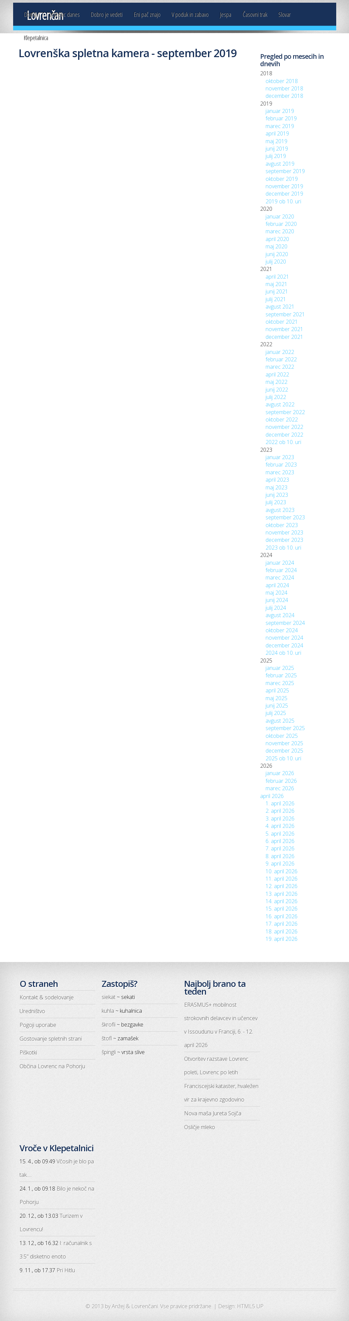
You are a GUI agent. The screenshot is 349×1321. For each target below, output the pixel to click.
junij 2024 (277, 600)
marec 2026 (280, 788)
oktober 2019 (282, 179)
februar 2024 (281, 570)
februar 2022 (281, 359)
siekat (108, 997)
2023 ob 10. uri (283, 547)
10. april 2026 (282, 871)
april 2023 (277, 479)
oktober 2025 (282, 735)
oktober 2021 (282, 321)
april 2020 (277, 239)
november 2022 (284, 427)
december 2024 (284, 645)
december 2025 (284, 750)
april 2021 (277, 276)
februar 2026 (281, 781)
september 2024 (285, 623)
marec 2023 (280, 472)
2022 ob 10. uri (283, 442)
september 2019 (285, 171)
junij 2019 (277, 148)
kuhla (108, 1010)
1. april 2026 (280, 803)
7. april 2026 (280, 848)
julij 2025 (276, 713)
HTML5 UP (250, 1306)
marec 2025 (280, 683)
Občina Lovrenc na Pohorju (52, 1066)
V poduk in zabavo (190, 14)
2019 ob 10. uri (283, 201)
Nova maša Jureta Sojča (212, 1113)
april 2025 (277, 690)
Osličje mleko (199, 1127)
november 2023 (284, 532)
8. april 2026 (280, 856)
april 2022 (277, 374)
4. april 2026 (280, 826)
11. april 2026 (282, 878)
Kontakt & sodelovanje (47, 997)
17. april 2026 (282, 923)
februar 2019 (281, 118)
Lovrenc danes (65, 14)
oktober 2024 (282, 630)
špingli (109, 1052)
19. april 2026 (282, 939)
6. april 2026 (280, 841)
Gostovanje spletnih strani (51, 1038)
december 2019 (284, 193)
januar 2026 (280, 773)
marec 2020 (280, 231)
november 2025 (284, 743)
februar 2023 (281, 464)
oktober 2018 (282, 81)
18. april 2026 (282, 931)
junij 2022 (277, 389)
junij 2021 (277, 291)
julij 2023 (276, 502)
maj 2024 (276, 592)
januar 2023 (280, 457)
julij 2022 (276, 397)
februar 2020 (281, 224)
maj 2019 (276, 141)
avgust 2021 (280, 306)
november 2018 (284, 88)
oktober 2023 (282, 525)
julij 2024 (276, 607)
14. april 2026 (282, 901)
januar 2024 (280, 562)
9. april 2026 (280, 863)
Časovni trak (255, 14)
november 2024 (284, 637)
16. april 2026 (282, 916)
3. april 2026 (280, 818)
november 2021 (284, 329)
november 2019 (284, 186)
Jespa (225, 14)
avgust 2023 (280, 510)
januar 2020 (280, 216)
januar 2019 (280, 111)
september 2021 (285, 314)
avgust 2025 (280, 720)
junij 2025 (277, 705)
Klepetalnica (36, 37)
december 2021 (284, 337)
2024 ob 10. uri (283, 652)
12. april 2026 (282, 886)
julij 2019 (276, 156)
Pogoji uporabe (38, 1025)
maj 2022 (276, 382)
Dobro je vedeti (107, 14)
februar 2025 (281, 675)
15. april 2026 (282, 908)
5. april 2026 (280, 833)
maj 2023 (276, 487)
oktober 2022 (282, 419)
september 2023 (285, 517)
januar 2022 (280, 352)
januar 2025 (280, 668)
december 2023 (284, 540)
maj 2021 (276, 284)
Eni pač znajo (147, 14)
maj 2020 (276, 246)
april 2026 (272, 796)
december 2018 (284, 95)
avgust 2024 (280, 615)
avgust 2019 (280, 163)
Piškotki (28, 1052)
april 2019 (277, 133)
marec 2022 (280, 366)
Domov (31, 14)
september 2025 (285, 728)
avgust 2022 (280, 404)
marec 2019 (280, 126)
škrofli (108, 1024)
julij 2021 (276, 299)
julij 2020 (276, 261)
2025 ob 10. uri (283, 758)
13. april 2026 (282, 893)
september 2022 (285, 412)
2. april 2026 (280, 810)
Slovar (284, 14)
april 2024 (277, 585)
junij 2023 (277, 494)
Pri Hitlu (66, 1270)
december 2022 (284, 434)
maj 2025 (276, 698)
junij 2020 (277, 254)
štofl (107, 1038)
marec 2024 (280, 577)
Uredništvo (32, 1011)
